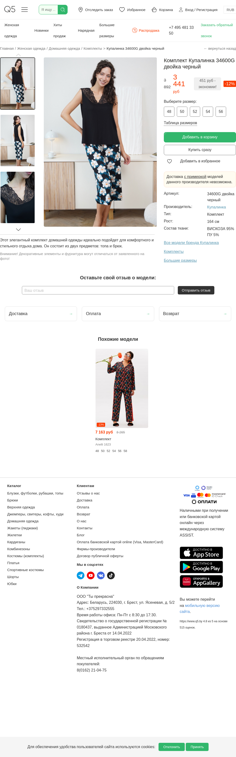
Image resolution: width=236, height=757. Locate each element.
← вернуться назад (220, 48)
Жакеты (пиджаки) (22, 528)
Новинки (41, 30)
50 (182, 112)
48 (169, 112)
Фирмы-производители (96, 549)
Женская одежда (11, 30)
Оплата (83, 507)
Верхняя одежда (21, 507)
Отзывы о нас (88, 493)
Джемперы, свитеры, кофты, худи (35, 514)
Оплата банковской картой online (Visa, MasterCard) (120, 542)
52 (195, 112)
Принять (197, 747)
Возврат (83, 514)
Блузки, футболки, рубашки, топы (35, 493)
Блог (80, 535)
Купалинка (216, 207)
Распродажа (145, 30)
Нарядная (86, 30)
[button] (18, 55)
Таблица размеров (180, 123)
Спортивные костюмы (25, 570)
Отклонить (171, 747)
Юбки (12, 584)
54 (208, 112)
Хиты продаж (59, 30)
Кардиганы (16, 542)
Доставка (84, 500)
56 (221, 112)
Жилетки (14, 535)
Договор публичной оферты (100, 556)
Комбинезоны (18, 549)
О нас (81, 521)
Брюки (12, 500)
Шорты (13, 577)
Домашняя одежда (22, 521)
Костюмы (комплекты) (25, 556)
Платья (13, 563)
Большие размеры (107, 30)
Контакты (84, 528)
